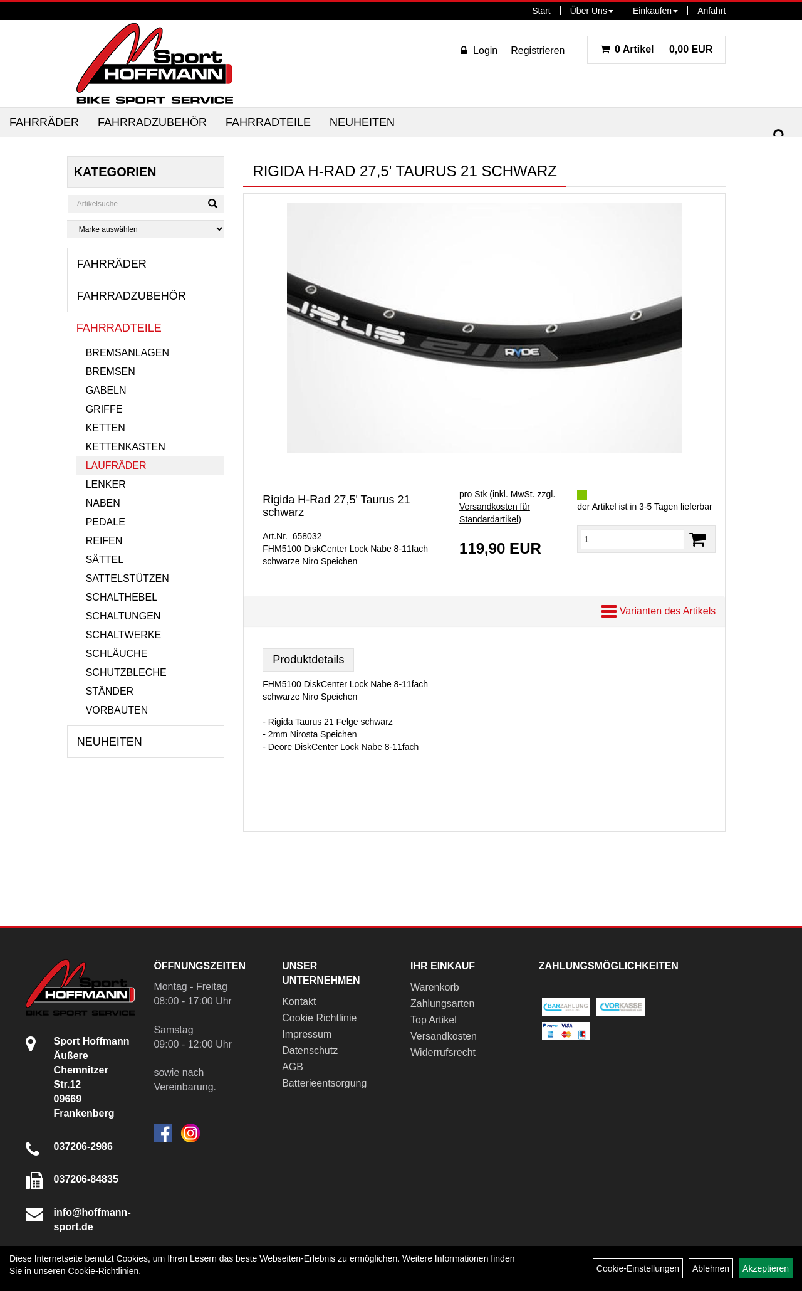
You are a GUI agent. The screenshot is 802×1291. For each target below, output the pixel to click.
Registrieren (538, 50)
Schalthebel (121, 597)
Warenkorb (434, 987)
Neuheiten (362, 122)
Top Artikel (433, 1019)
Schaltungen (123, 616)
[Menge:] (632, 539)
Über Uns (591, 10)
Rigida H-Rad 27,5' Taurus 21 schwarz (336, 506)
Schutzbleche (126, 672)
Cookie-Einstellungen (637, 1268)
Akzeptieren (765, 1268)
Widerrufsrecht (443, 1052)
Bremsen (110, 371)
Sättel (104, 559)
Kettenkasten (125, 446)
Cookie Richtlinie (319, 1018)
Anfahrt (711, 10)
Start (541, 10)
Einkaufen (655, 10)
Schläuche (117, 653)
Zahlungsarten (442, 1003)
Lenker (106, 484)
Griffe (104, 409)
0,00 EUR (656, 49)
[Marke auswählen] (146, 229)
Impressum (306, 1034)
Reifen (104, 540)
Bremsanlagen (127, 352)
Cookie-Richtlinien (103, 1271)
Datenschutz (310, 1050)
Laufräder (116, 465)
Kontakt (299, 1001)
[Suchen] (779, 135)
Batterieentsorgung (324, 1083)
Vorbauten (117, 710)
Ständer (109, 691)
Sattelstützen (127, 578)
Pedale (105, 522)
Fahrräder (44, 122)
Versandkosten (443, 1036)
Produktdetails (308, 659)
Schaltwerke (124, 635)
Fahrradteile (268, 122)
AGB (292, 1067)
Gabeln (106, 390)
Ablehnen (710, 1268)
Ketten (105, 428)
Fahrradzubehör (152, 122)
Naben (103, 503)
